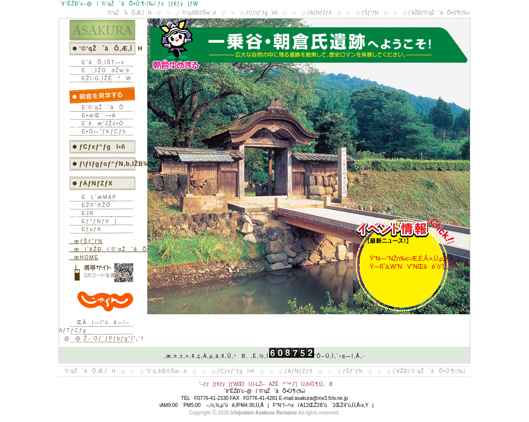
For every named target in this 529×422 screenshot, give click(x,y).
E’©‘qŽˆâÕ (100, 107)
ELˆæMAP (97, 197)
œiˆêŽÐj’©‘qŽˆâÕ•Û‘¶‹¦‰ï (121, 249)
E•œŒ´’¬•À (96, 115)
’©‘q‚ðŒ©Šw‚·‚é (198, 13)
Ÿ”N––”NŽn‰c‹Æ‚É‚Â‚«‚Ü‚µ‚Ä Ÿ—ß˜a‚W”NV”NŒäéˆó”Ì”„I (410, 262)
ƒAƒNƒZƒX (319, 13)
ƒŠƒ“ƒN (370, 13)
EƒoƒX (89, 229)
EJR (85, 213)
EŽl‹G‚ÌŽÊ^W (104, 78)
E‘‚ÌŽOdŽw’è (103, 70)
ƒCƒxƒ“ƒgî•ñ (262, 13)
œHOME (84, 257)
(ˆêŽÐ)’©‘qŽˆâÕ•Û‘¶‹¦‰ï (438, 13)
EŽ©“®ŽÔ (94, 205)
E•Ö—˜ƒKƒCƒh (101, 131)
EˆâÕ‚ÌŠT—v (101, 62)
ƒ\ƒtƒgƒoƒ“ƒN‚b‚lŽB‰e (116, 163)
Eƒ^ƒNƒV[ (97, 221)
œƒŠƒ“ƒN (86, 241)
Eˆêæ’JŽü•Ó (100, 123)
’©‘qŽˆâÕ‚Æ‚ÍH (129, 13)
